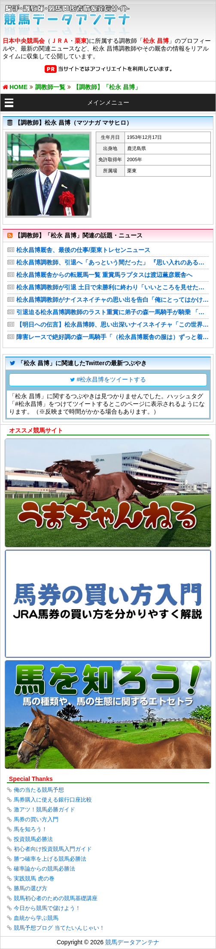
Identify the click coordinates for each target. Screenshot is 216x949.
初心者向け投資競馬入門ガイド (53, 849)
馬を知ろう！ (30, 829)
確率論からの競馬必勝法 (44, 868)
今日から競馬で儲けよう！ (47, 908)
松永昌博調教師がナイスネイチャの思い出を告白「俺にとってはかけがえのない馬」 (112, 299)
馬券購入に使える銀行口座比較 (53, 799)
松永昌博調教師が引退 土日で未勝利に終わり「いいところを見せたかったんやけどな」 (112, 287)
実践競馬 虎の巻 (34, 878)
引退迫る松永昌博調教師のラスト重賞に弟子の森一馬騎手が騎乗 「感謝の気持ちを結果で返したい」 (112, 312)
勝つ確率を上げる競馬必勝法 (50, 859)
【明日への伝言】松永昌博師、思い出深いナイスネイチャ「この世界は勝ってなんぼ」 (112, 324)
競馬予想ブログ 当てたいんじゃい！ (59, 928)
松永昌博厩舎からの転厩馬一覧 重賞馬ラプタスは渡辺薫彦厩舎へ (104, 274)
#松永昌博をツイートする (111, 379)
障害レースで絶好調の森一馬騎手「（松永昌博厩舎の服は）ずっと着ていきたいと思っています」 (112, 336)
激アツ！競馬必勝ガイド (44, 809)
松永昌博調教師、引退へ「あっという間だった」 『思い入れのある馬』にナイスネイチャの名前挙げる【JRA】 (112, 262)
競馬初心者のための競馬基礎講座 (55, 898)
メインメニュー (108, 102)
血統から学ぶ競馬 (36, 918)
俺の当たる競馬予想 (39, 790)
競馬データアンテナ (132, 942)
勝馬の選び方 (30, 888)
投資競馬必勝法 (33, 839)
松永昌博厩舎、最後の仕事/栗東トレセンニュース (83, 249)
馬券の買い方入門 (36, 819)
